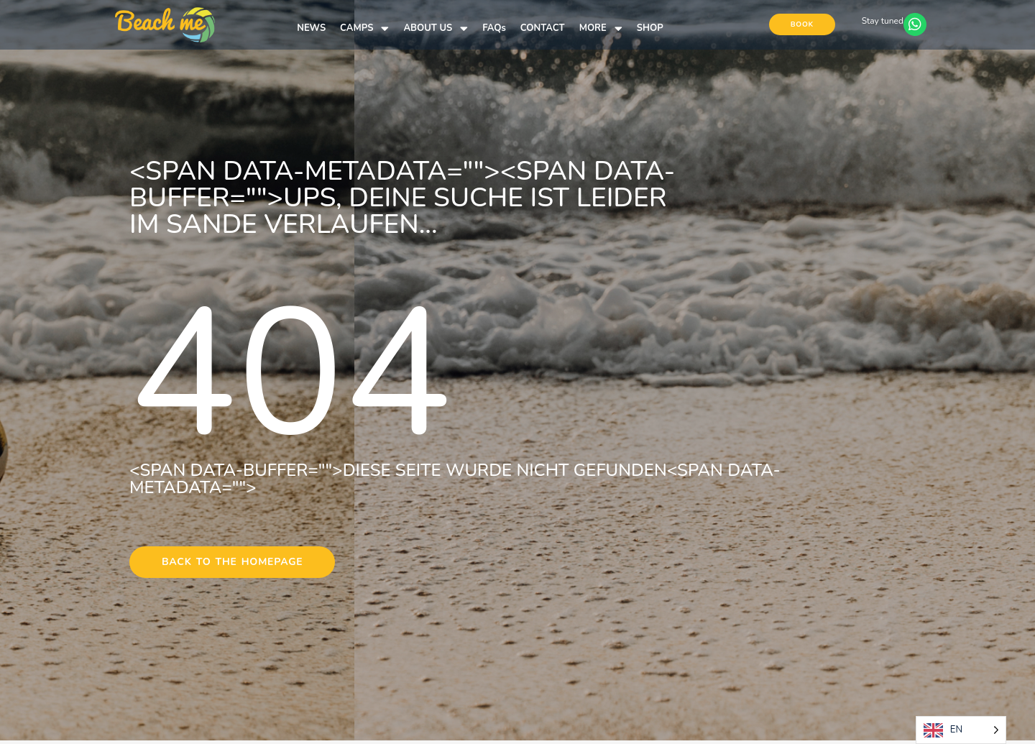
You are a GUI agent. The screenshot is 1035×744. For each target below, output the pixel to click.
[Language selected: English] (961, 730)
